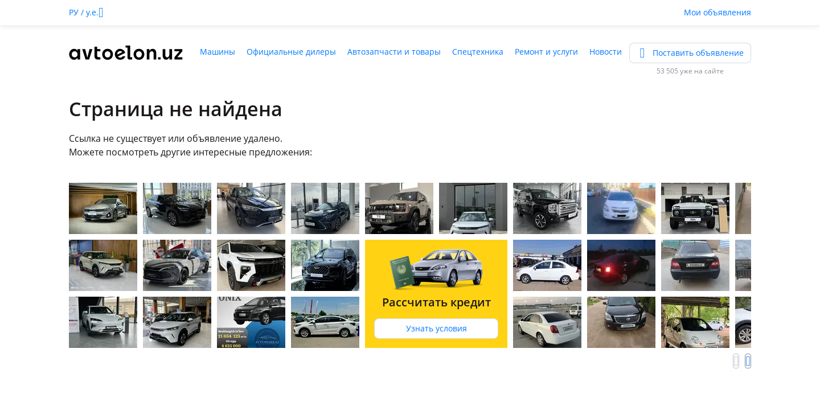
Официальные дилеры (291, 51)
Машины (217, 51)
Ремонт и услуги (546, 51)
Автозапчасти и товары (394, 51)
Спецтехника (477, 51)
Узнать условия (436, 328)
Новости (605, 51)
